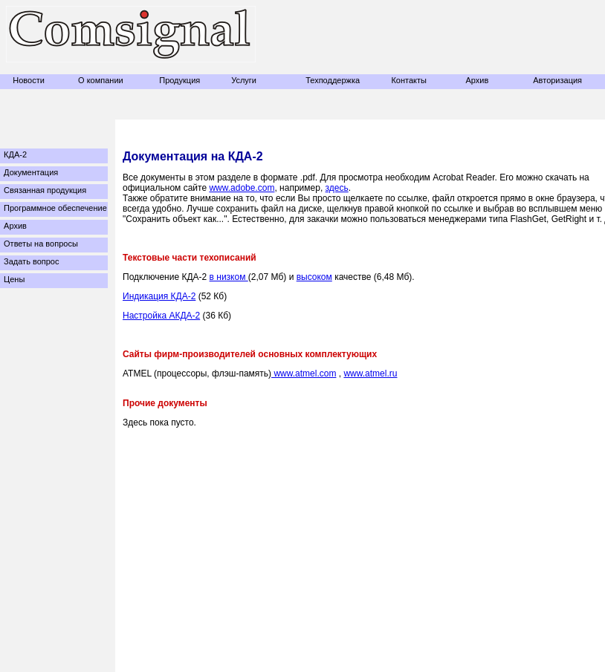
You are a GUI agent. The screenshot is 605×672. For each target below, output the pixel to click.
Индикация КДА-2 (159, 296)
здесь (337, 188)
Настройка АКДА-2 (161, 315)
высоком (314, 277)
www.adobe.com (241, 188)
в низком (229, 277)
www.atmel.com (303, 373)
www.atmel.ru (370, 373)
